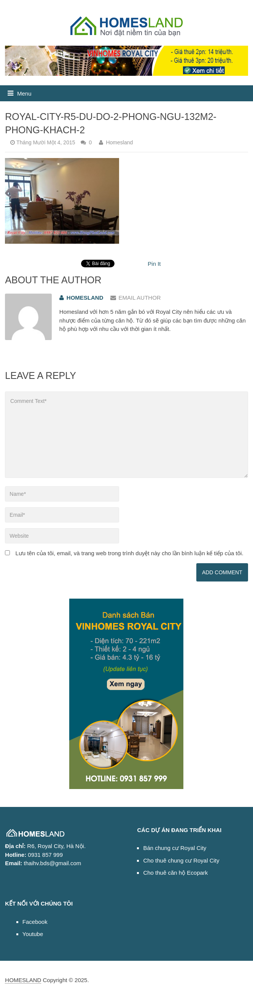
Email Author (135, 297)
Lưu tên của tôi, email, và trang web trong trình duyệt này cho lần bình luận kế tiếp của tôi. (129, 553)
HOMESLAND (23, 980)
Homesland (119, 142)
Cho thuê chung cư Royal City (181, 860)
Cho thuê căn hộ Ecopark (175, 872)
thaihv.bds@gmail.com (52, 863)
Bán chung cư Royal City (174, 848)
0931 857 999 (45, 854)
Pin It (154, 263)
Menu (24, 93)
